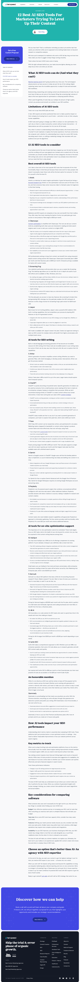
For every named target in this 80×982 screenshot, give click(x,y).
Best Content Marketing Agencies (14, 963)
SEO (41, 947)
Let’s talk (44, 876)
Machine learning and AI (35, 82)
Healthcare (55, 963)
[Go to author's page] (39, 32)
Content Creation (44, 944)
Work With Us (72, 4)
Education (54, 957)
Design (42, 968)
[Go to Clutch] (73, 978)
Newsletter (67, 963)
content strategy (66, 395)
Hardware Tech (56, 949)
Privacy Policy (30, 978)
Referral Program (68, 947)
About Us (66, 941)
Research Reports (45, 953)
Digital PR (42, 965)
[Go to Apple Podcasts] (70, 978)
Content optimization (34, 224)
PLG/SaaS (54, 941)
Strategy (42, 941)
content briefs (44, 432)
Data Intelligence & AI (56, 953)
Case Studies (43, 956)
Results (40, 4)
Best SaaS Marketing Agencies (14, 969)
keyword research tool (35, 183)
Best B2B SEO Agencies (12, 966)
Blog (65, 956)
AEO (41, 950)
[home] (11, 4)
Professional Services (55, 945)
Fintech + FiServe (56, 960)
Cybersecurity (56, 967)
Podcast (66, 960)
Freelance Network (69, 950)
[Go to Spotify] (66, 978)
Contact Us (67, 966)
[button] (23, 4)
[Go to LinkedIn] (60, 978)
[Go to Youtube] (63, 978)
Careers (66, 944)
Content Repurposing (43, 961)
